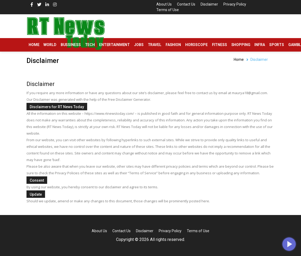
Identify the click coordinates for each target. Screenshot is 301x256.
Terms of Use (167, 10)
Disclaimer (209, 4)
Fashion (173, 45)
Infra (259, 45)
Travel (154, 45)
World (49, 45)
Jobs (138, 45)
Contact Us (186, 4)
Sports (276, 45)
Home (34, 45)
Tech (90, 45)
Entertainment (114, 45)
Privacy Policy (234, 4)
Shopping (240, 45)
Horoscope (196, 45)
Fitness (219, 45)
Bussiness (71, 45)
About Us (164, 4)
